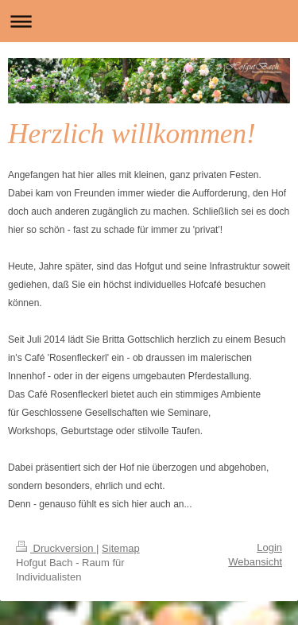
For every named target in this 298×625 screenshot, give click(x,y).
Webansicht (255, 562)
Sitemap (121, 548)
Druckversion (56, 548)
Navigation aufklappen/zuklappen (149, 21)
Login (269, 547)
